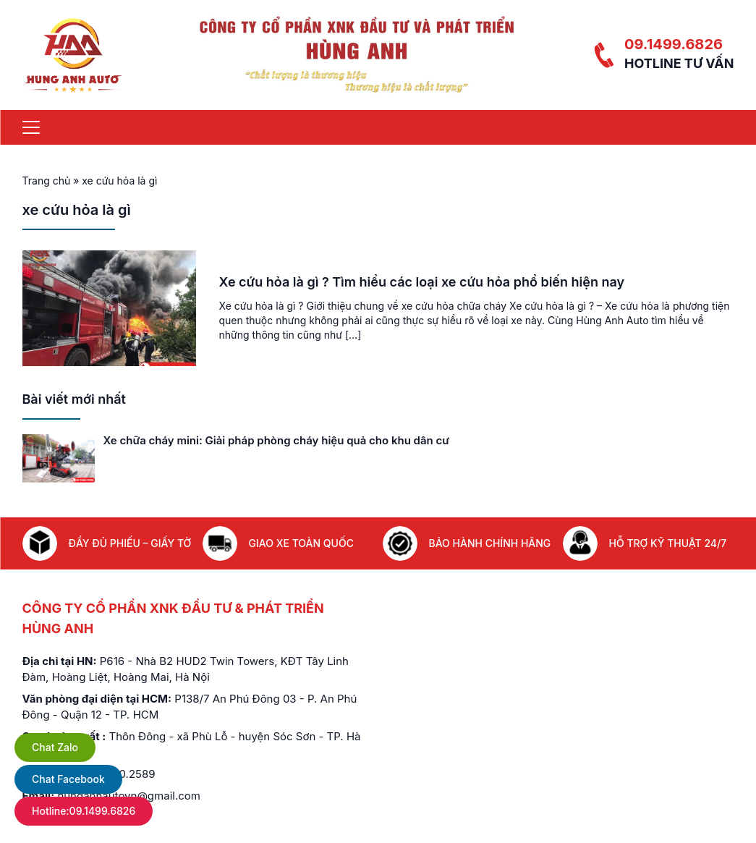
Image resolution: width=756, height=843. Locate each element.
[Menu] (31, 127)
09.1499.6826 (673, 44)
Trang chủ (46, 180)
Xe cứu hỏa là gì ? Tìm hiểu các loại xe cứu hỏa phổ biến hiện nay (422, 281)
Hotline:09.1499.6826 (83, 811)
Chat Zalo (55, 747)
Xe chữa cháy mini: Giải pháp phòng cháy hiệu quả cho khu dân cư (276, 440)
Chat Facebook (68, 779)
